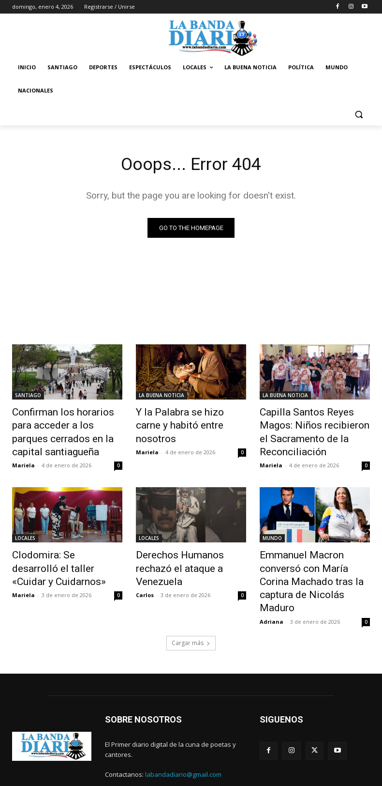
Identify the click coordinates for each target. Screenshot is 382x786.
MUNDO (272, 529)
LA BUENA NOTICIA (161, 396)
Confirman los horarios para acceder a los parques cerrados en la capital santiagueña (63, 428)
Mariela (23, 457)
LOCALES (25, 529)
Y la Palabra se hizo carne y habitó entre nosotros (185, 418)
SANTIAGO (28, 396)
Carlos (145, 568)
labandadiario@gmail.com (183, 743)
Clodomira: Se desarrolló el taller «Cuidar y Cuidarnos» (61, 551)
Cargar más (191, 611)
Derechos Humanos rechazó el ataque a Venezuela (187, 551)
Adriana (271, 589)
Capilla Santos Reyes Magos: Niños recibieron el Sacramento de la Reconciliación (312, 428)
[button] (358, 114)
